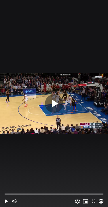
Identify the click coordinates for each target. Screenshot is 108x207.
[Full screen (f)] (93, 201)
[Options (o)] (77, 201)
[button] (6, 201)
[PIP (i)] (85, 201)
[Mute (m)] (14, 201)
